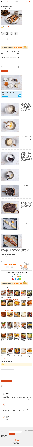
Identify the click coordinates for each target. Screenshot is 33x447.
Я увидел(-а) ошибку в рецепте (7, 261)
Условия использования (5, 434)
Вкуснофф (10, 26)
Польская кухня (3, 331)
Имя (1, 366)
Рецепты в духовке (4, 358)
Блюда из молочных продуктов (6, 299)
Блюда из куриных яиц (10, 320)
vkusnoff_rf (4, 96)
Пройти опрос (3, 438)
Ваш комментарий (4, 370)
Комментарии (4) (17, 41)
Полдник (2, 347)
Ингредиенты (3, 41)
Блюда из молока (15, 299)
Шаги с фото (8, 41)
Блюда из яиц (3, 320)
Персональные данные (4, 436)
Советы (12, 41)
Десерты (9, 4)
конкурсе (2, 379)
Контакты (2, 433)
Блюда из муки (3, 310)
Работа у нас (3, 437)
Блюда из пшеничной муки (11, 310)
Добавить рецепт (17, 47)
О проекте (2, 432)
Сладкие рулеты (14, 4)
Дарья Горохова (5, 385)
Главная (2, 4)
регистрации (8, 379)
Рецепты (5, 4)
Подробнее (25, 364)
